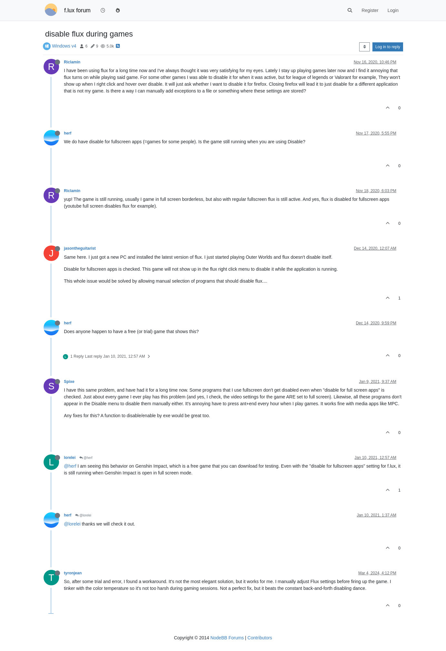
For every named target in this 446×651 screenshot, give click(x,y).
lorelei (70, 457)
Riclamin (72, 62)
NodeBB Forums (227, 637)
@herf (85, 458)
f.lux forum (77, 10)
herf (67, 133)
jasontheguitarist (80, 248)
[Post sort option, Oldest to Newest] (364, 46)
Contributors (260, 637)
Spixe (69, 381)
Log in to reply (387, 47)
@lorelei (83, 515)
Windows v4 (64, 46)
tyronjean (73, 573)
